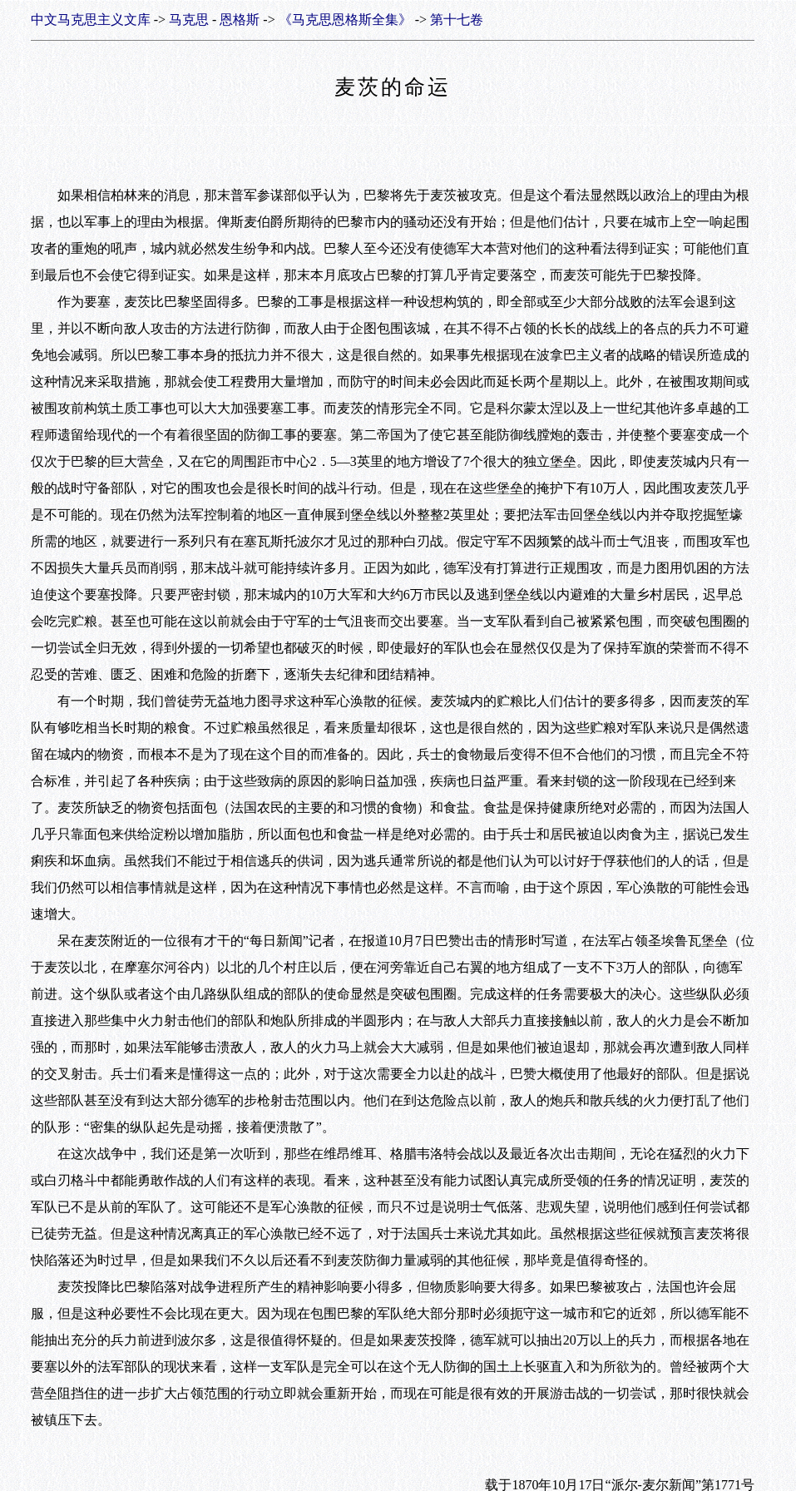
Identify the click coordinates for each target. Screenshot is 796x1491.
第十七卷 (456, 19)
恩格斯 (240, 19)
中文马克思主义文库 (91, 19)
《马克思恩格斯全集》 (345, 19)
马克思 (189, 19)
